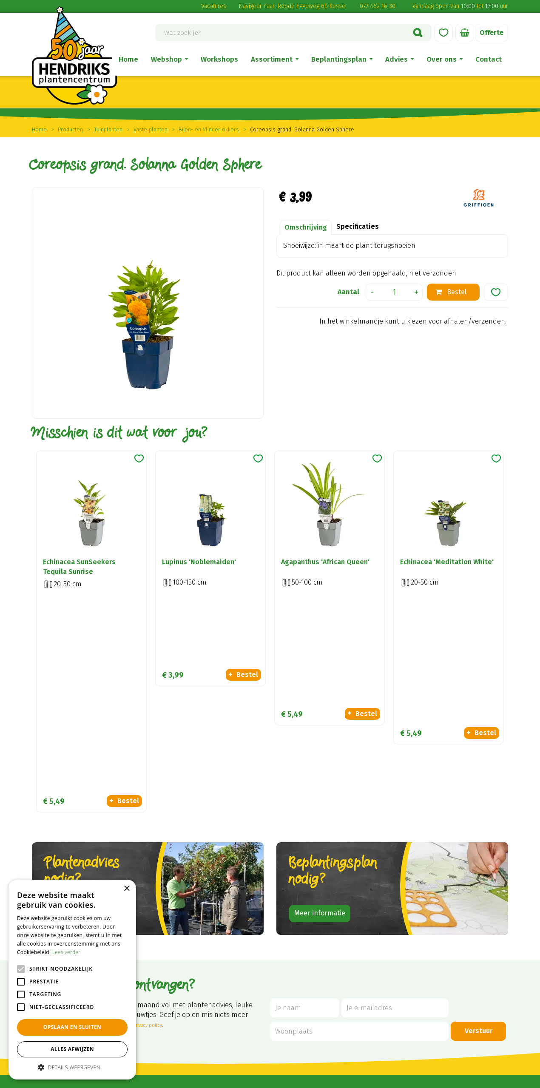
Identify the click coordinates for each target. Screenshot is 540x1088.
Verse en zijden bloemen (461, 934)
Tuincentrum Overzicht (287, 1078)
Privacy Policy (374, 1078)
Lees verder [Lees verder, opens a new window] (66, 952)
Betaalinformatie (358, 969)
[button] (72, 1067)
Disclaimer (348, 934)
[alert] (72, 979)
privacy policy (147, 824)
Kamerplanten (446, 923)
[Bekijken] (464, 32)
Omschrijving (305, 227)
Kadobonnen (443, 992)
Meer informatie (319, 712)
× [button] (126, 889)
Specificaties (357, 226)
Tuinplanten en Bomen (459, 946)
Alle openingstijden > (145, 1042)
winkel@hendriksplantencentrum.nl (170, 993)
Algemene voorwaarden (369, 923)
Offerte (491, 32)
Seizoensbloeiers (449, 981)
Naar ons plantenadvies (87, 712)
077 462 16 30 (377, 6)
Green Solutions (232, 1078)
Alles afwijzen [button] (72, 1049)
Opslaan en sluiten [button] (72, 1027)
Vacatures (213, 6)
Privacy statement (360, 981)
